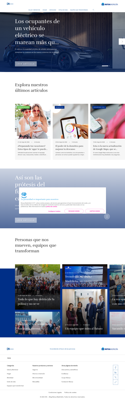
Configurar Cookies (54, 211)
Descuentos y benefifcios (70, 370)
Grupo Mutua (66, 378)
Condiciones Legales (55, 392)
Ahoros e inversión (38, 374)
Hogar (45, 10)
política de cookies (51, 206)
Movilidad (52, 10)
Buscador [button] (93, 10)
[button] (122, 41)
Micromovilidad (37, 378)
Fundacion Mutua (67, 382)
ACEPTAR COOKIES (95, 211)
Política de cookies (70, 392)
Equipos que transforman (79, 10)
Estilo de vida (63, 10)
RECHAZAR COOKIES (74, 211)
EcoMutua (65, 374)
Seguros (35, 370)
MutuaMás (35, 382)
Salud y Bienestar (34, 10)
